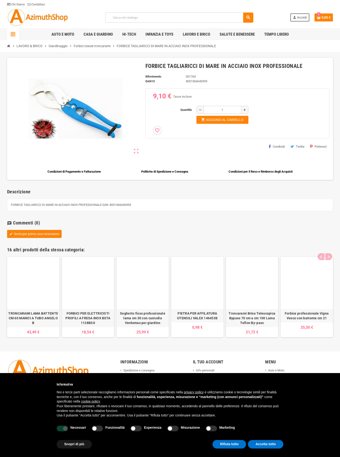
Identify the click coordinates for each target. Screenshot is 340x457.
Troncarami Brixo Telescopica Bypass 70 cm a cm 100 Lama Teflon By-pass (252, 318)
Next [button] (328, 248)
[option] (33, 297)
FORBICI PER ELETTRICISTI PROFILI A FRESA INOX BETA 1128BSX (87, 318)
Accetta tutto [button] (265, 444)
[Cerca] (179, 17)
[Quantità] (222, 110)
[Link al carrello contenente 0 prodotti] (323, 17)
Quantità (186, 110)
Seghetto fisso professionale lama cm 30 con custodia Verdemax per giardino (142, 318)
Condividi (277, 146)
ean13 (150, 81)
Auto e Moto (276, 370)
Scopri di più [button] (74, 444)
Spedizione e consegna (138, 370)
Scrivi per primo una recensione (34, 234)
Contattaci (36, 4)
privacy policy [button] (194, 392)
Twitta (297, 146)
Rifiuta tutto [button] (229, 444)
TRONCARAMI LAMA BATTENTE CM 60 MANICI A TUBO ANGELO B (33, 318)
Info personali (205, 370)
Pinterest (318, 146)
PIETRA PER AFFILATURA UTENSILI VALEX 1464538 (197, 316)
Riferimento (153, 76)
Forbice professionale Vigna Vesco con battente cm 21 (307, 316)
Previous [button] (320, 248)
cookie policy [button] (90, 401)
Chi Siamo (16, 4)
